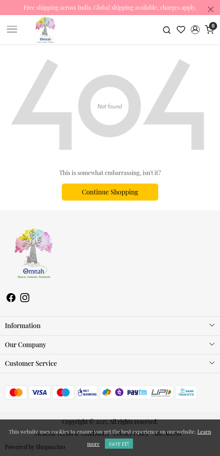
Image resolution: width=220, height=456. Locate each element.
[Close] (210, 9)
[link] (167, 29)
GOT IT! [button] (119, 443)
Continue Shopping (110, 192)
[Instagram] (25, 298)
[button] (195, 29)
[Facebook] (11, 298)
